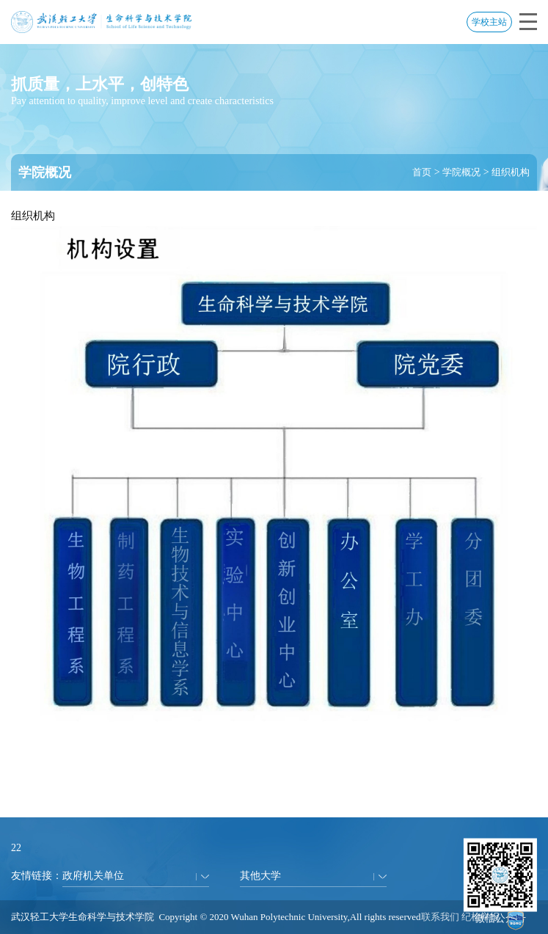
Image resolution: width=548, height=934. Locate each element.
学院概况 (461, 172)
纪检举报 (480, 916)
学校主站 (489, 22)
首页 (421, 172)
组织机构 (511, 172)
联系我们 (440, 916)
